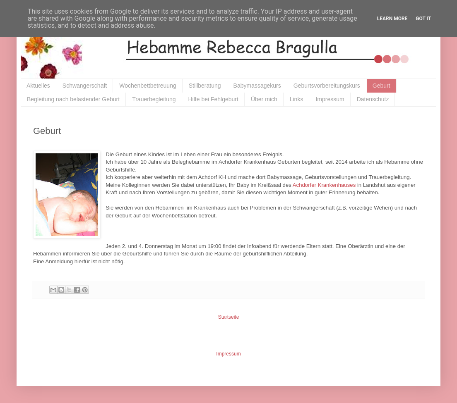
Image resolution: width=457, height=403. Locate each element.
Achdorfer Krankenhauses (324, 185)
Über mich (264, 99)
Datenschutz (373, 99)
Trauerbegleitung (154, 99)
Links (296, 99)
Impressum (329, 99)
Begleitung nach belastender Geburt (73, 99)
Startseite (228, 317)
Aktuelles (38, 85)
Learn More (392, 18)
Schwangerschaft (85, 85)
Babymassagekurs (257, 85)
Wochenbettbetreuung (147, 85)
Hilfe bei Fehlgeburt (213, 99)
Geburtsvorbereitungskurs (326, 85)
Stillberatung (205, 85)
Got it (423, 18)
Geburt (381, 85)
